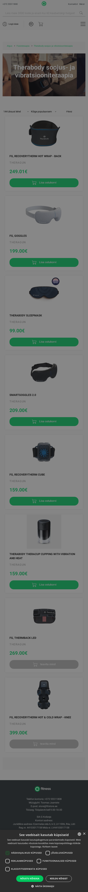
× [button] (84, 834)
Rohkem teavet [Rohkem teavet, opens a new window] (50, 846)
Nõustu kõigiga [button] (29, 878)
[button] (44, 886)
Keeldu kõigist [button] (59, 878)
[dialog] (44, 446)
